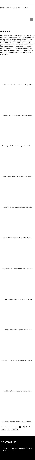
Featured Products (8, 451)
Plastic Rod (17, 7)
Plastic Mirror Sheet (20, 41)
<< (2, 427)
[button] (3, 2)
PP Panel (8, 43)
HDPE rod (25, 7)
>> (8, 429)
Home (2, 7)
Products (8, 7)
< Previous (8, 427)
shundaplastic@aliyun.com (24, 448)
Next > (3, 429)
